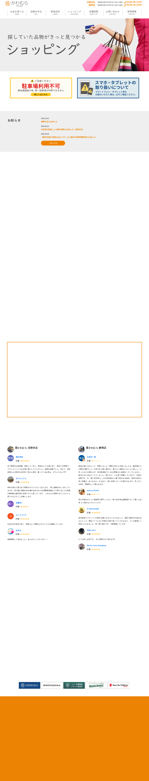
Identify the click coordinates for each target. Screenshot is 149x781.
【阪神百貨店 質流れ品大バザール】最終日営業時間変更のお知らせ (68, 137)
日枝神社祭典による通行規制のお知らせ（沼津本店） (62, 129)
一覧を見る (53, 143)
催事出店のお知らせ (49, 122)
